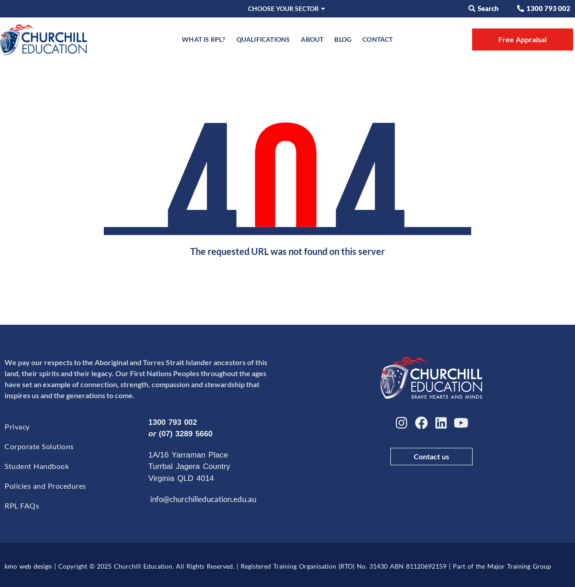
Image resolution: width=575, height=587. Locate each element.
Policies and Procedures (45, 485)
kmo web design (28, 566)
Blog (342, 39)
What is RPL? (203, 39)
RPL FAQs (22, 505)
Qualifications (263, 39)
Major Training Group (519, 566)
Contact (377, 39)
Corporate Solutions (39, 446)
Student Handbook (37, 466)
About (312, 39)
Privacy (17, 426)
